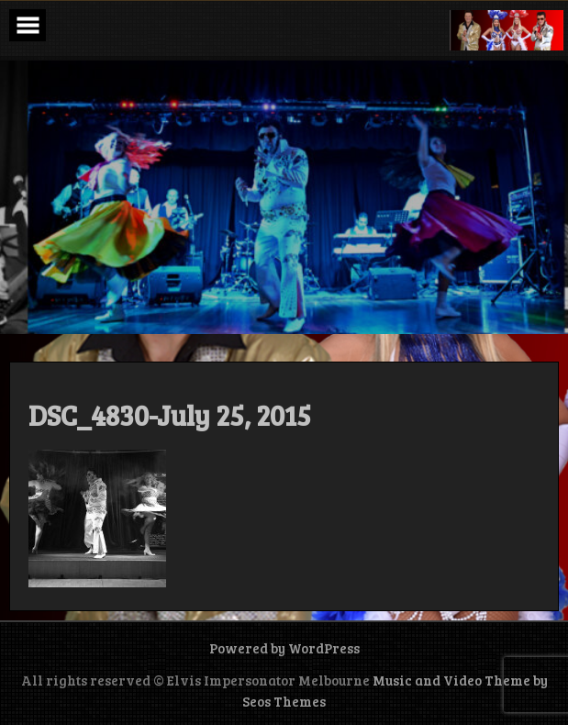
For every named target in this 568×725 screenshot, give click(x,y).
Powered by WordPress (284, 648)
